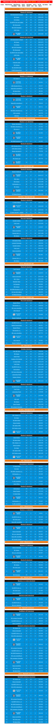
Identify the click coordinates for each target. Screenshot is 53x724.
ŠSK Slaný (16, 179)
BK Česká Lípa (16, 158)
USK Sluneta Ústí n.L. (16, 86)
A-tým (2, 4)
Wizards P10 (17, 209)
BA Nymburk (17, 369)
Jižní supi (16, 399)
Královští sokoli (16, 62)
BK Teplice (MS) (17, 425)
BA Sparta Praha (17, 240)
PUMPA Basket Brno (17, 70)
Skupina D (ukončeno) (26, 486)
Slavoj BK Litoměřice (17, 522)
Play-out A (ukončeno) (26, 218)
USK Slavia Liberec (16, 93)
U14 (19, 5)
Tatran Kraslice (16, 423)
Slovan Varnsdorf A (16, 124)
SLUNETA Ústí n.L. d (17, 633)
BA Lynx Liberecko (16, 534)
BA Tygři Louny (16, 519)
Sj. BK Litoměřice (16, 481)
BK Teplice (16, 186)
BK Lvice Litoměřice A (16, 655)
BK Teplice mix (16, 628)
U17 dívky (45, 4)
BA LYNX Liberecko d (16, 636)
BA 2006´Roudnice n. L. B (16, 289)
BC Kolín (16, 469)
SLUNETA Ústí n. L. (16, 322)
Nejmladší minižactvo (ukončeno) (26, 625)
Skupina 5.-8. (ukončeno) (26, 545)
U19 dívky (29, 4)
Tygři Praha (16, 364)
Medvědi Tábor (16, 281)
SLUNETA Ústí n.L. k (17, 621)
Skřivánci (16, 115)
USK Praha (16, 30)
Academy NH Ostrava (16, 359)
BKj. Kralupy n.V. (16, 415)
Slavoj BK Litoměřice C (16, 88)
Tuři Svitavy (17, 19)
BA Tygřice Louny (16, 428)
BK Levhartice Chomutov (17, 658)
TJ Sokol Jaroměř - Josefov (16, 212)
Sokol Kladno (16, 437)
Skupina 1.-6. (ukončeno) (26, 76)
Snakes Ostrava (17, 377)
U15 (50, 4)
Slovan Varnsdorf (16, 276)
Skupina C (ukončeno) (26, 96)
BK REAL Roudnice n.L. (16, 110)
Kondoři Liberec (16, 220)
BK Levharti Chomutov (16, 407)
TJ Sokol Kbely (16, 361)
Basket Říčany (16, 303)
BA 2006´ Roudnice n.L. (16, 471)
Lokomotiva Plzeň (16, 374)
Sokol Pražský (16, 404)
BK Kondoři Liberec (16, 539)
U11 (36, 5)
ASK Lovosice (16, 113)
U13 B (28, 5)
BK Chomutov (16, 574)
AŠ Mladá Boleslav (16, 194)
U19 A (23, 4)
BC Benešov (17, 284)
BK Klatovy (16, 236)
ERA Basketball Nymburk (16, 14)
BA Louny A (17, 129)
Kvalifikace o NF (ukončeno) (26, 611)
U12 (32, 5)
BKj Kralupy (17, 181)
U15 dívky (14, 5)
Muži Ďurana (17, 4)
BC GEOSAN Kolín (16, 67)
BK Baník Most (16, 91)
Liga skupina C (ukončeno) (26, 464)
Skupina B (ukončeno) (26, 143)
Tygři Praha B (16, 269)
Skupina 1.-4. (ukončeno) (26, 509)
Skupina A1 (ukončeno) (26, 12)
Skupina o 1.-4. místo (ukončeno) (26, 580)
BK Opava (16, 17)
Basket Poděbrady (16, 171)
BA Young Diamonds (17, 372)
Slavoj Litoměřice (16, 230)
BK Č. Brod (16, 279)
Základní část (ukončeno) (26, 37)
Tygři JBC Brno (16, 351)
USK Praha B (16, 310)
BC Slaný (16, 418)
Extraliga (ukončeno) (26, 349)
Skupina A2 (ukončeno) (26, 413)
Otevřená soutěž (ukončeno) (26, 595)
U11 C (40, 5)
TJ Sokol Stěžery (16, 202)
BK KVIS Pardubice (16, 27)
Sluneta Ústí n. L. (16, 233)
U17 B (39, 4)
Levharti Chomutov (16, 243)
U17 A (34, 4)
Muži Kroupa (8, 4)
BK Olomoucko (16, 25)
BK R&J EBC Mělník (17, 292)
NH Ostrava (17, 65)
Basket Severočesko (17, 325)
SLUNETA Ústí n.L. (16, 366)
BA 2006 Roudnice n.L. (16, 141)
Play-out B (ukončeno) (26, 300)
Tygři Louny (17, 223)
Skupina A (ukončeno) (26, 200)
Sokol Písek (17, 356)
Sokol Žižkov (17, 484)
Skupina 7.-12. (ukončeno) (26, 121)
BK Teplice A (17, 78)
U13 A (23, 5)
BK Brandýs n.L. (17, 305)
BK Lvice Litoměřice (16, 308)
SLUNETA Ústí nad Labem (16, 22)
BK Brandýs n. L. (16, 184)
